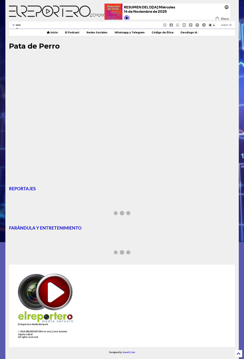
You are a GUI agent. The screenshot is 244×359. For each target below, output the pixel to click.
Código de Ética (162, 32)
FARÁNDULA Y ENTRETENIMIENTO (45, 227)
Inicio (52, 32)
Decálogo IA (189, 32)
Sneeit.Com (129, 352)
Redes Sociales (97, 32)
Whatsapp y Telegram (130, 32)
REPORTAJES (22, 188)
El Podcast (72, 32)
